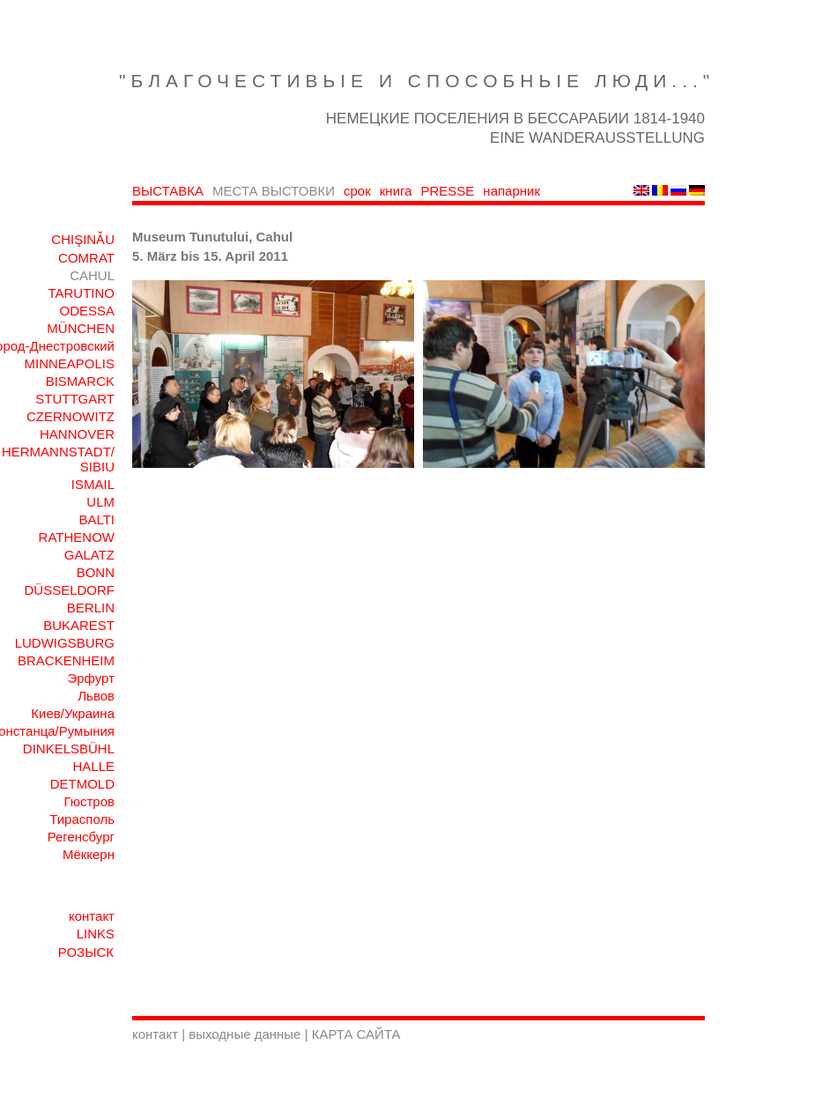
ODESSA (87, 310)
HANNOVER (77, 433)
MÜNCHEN (81, 328)
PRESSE (448, 190)
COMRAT (86, 257)
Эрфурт (91, 678)
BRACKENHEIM (66, 660)
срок (357, 190)
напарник (511, 190)
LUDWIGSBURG (65, 642)
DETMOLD (82, 783)
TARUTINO (81, 292)
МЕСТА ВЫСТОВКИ (273, 190)
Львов (96, 695)
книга (396, 190)
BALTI (96, 519)
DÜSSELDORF (69, 589)
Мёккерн (89, 854)
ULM (100, 501)
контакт (92, 915)
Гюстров (89, 801)
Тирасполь (82, 819)
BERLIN (91, 607)
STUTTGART (75, 398)
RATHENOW (77, 537)
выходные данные (246, 1034)
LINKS (96, 933)
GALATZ (89, 554)
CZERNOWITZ (70, 416)
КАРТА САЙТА (356, 1034)
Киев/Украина (73, 713)
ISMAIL (93, 484)
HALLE (93, 766)
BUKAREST (79, 625)
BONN (96, 572)
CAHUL (92, 275)
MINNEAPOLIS (69, 363)
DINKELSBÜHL (69, 748)
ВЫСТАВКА (168, 190)
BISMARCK (80, 381)
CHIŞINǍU (83, 239)
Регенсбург (81, 836)
